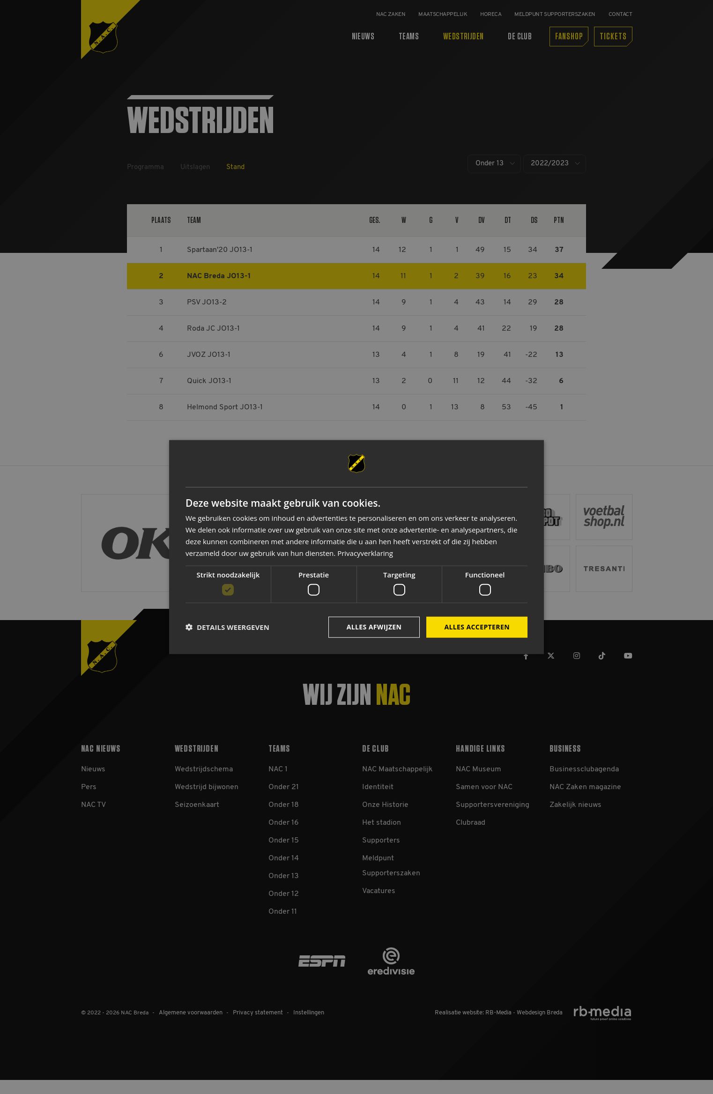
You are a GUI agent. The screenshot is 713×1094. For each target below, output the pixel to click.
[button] (227, 627)
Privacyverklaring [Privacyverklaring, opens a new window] (365, 552)
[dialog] (356, 547)
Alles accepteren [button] (477, 626)
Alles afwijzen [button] (374, 626)
